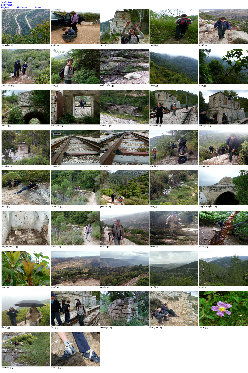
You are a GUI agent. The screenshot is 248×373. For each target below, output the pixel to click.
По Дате (5, 7)
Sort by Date (6, 2)
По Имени (22, 7)
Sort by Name (7, 5)
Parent (38, 7)
